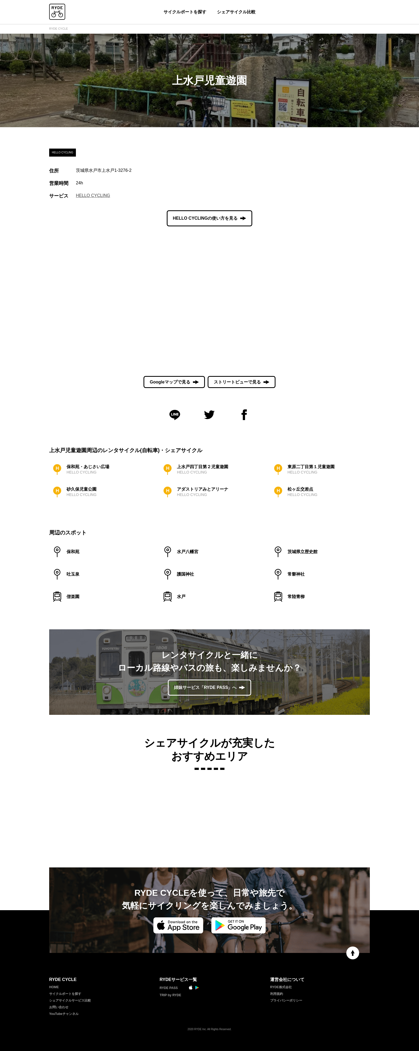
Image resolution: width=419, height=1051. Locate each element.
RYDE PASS (169, 988)
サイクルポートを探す (185, 12)
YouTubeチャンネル (64, 1014)
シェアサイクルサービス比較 (70, 1000)
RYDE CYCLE (58, 28)
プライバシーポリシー (286, 1000)
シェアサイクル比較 (236, 12)
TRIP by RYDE (170, 995)
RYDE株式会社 (281, 987)
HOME (54, 987)
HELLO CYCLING (93, 195)
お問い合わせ (58, 1007)
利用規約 (276, 994)
